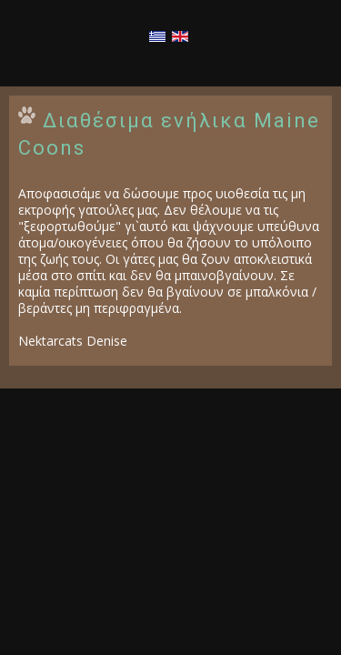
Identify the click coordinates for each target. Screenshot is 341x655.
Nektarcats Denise (72, 340)
